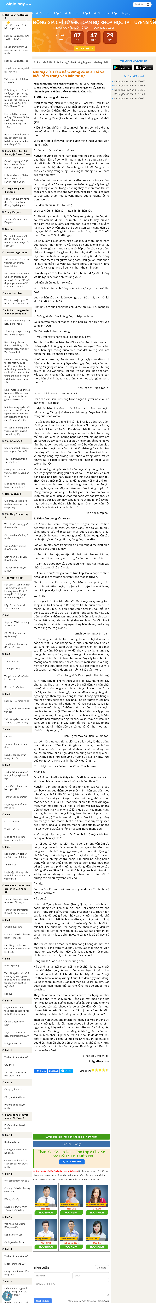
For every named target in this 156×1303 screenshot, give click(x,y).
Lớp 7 (57, 13)
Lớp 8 (48, 13)
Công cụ (125, 13)
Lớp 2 (106, 13)
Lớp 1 (115, 13)
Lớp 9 (38, 13)
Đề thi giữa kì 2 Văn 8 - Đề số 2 (129, 94)
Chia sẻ (53, 1071)
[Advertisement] (76, 1104)
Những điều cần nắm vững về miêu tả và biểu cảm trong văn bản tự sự (68, 74)
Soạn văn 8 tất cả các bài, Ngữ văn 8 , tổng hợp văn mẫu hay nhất (72, 62)
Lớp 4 (86, 13)
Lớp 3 (96, 13)
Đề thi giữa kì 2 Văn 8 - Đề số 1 (129, 98)
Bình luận (40, 1071)
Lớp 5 (77, 13)
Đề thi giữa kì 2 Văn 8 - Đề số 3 (129, 89)
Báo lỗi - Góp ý (71, 1144)
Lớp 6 (67, 13)
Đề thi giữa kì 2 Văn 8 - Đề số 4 (129, 85)
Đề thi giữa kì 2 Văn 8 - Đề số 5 (129, 81)
